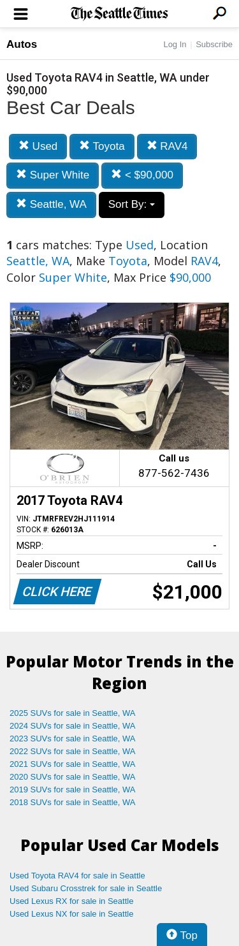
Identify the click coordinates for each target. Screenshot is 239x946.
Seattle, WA (51, 204)
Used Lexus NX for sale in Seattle (71, 914)
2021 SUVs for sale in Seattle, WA (73, 764)
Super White (52, 175)
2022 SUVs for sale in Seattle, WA (73, 751)
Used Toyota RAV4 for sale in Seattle (77, 875)
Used (37, 146)
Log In (174, 44)
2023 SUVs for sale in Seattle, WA (73, 738)
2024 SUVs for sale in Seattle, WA (73, 726)
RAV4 (167, 146)
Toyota (102, 146)
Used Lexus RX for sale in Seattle (71, 901)
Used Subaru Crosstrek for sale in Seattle (86, 888)
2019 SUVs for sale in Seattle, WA (73, 789)
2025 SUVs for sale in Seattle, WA (73, 713)
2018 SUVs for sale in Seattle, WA (73, 802)
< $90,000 (142, 175)
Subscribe (214, 44)
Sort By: (131, 204)
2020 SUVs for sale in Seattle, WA (73, 777)
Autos (21, 44)
